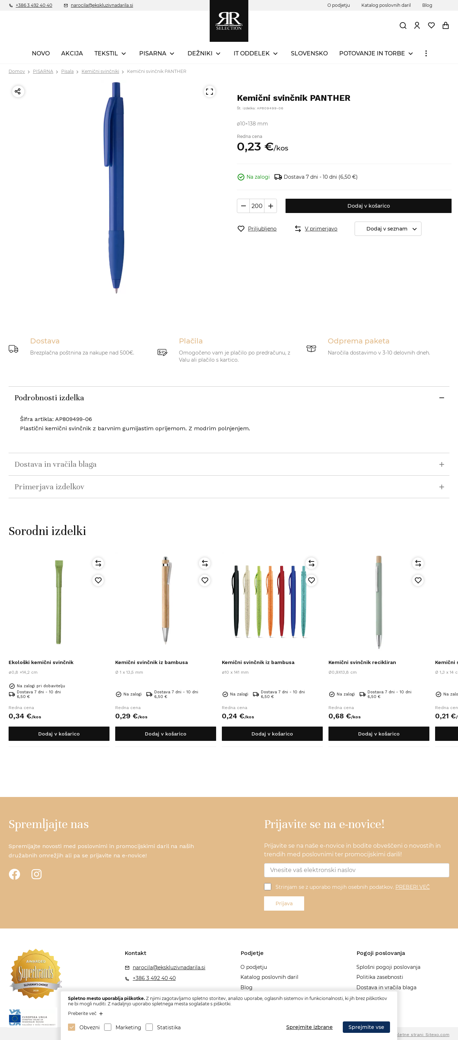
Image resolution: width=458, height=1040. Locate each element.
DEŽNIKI (200, 53)
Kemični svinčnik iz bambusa (151, 662)
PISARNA (152, 53)
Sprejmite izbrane (309, 1027)
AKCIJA (72, 53)
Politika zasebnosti (379, 977)
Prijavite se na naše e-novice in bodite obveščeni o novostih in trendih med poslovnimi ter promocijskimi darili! (352, 850)
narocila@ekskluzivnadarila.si (102, 5)
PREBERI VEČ (412, 887)
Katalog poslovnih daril (386, 5)
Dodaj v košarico (368, 206)
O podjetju (338, 5)
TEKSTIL (106, 53)
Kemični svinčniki (100, 71)
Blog (427, 5)
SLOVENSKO (309, 53)
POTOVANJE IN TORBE (372, 53)
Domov (17, 71)
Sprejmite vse (366, 1027)
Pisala (67, 71)
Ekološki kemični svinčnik (41, 662)
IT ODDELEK (252, 53)
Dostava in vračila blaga (386, 987)
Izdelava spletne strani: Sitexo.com (411, 1034)
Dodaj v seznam (393, 229)
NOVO (41, 53)
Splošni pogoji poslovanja (388, 967)
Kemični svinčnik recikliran (362, 662)
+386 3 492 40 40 (34, 5)
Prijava (284, 903)
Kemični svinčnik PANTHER (156, 71)
